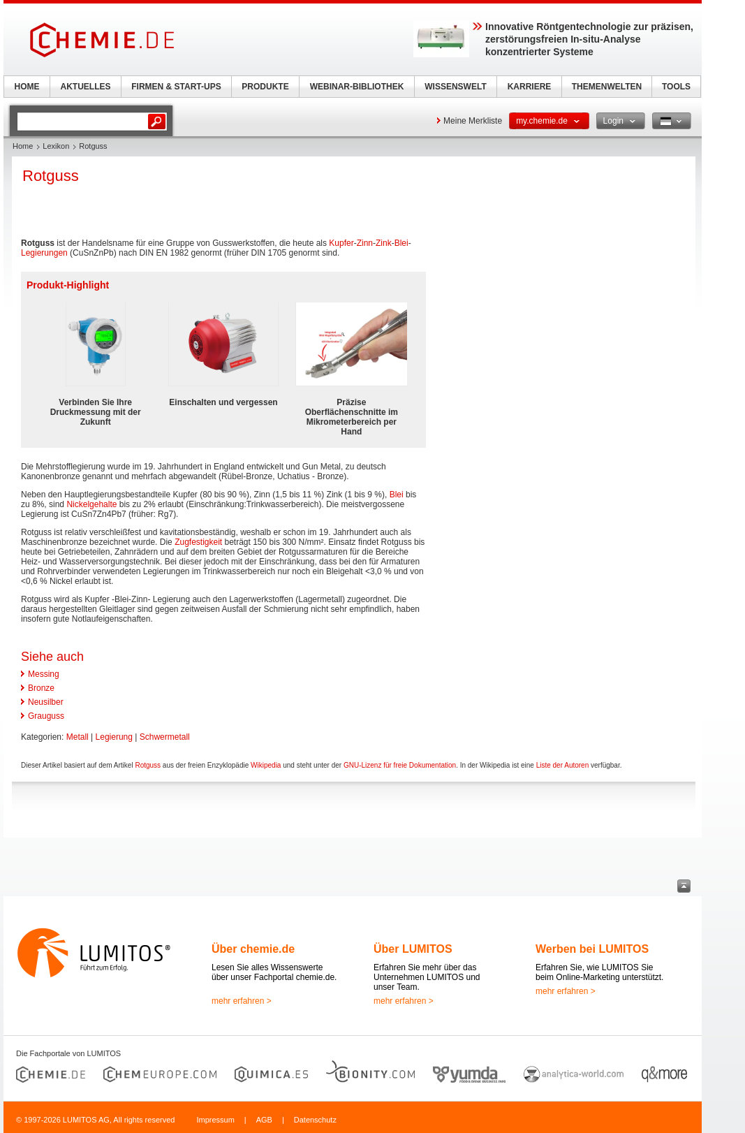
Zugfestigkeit (198, 542)
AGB (264, 1120)
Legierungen (44, 253)
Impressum (215, 1120)
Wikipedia (266, 765)
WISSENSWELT (455, 87)
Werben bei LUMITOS (592, 949)
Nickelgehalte (91, 504)
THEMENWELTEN (607, 87)
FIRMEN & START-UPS (176, 87)
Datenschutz (315, 1120)
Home (23, 146)
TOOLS (676, 87)
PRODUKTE (265, 87)
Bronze (41, 688)
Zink (384, 243)
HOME (27, 87)
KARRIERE (530, 87)
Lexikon (56, 146)
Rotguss (148, 765)
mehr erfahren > (242, 1001)
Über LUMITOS (413, 949)
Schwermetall (165, 737)
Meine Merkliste (472, 121)
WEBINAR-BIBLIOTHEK (357, 87)
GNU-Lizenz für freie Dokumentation (400, 765)
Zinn (365, 243)
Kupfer (341, 243)
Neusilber (46, 702)
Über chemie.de (253, 949)
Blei (401, 243)
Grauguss (46, 716)
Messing (43, 674)
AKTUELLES (86, 87)
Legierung (114, 737)
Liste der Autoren (562, 765)
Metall (77, 737)
